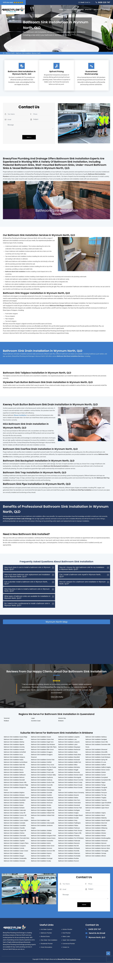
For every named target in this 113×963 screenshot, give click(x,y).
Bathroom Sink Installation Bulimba (14, 803)
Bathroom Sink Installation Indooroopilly (42, 823)
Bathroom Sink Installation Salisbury (96, 737)
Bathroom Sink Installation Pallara (68, 825)
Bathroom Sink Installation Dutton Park (42, 739)
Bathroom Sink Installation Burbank (14, 808)
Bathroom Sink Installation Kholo (40, 856)
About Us (97, 10)
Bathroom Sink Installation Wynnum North (28, 53)
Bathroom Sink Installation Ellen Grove (42, 749)
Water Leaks (66, 936)
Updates (89, 10)
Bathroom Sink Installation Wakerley (96, 818)
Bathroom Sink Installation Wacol (95, 815)
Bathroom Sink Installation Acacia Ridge (15, 737)
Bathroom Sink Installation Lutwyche (69, 742)
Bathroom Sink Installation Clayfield (14, 840)
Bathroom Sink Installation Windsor (96, 833)
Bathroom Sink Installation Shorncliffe (96, 752)
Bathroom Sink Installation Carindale (14, 823)
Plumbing (68, 10)
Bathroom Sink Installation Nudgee (68, 813)
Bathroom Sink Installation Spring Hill (96, 759)
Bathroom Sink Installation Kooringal (41, 858)
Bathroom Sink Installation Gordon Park (42, 782)
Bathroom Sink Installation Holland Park (42, 813)
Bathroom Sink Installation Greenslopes (42, 790)
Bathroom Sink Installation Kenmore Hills (43, 851)
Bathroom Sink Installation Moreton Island (70, 775)
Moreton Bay (62, 718)
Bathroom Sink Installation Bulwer (14, 805)
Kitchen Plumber (67, 929)
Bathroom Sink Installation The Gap (96, 795)
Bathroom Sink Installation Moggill (68, 770)
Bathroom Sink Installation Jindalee (41, 830)
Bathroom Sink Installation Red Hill (68, 846)
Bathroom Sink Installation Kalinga (41, 833)
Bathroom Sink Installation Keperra (41, 853)
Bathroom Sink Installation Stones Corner (98, 770)
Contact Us (106, 10)
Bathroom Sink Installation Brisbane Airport (16, 797)
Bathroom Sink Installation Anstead (14, 749)
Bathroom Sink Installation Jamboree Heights (42, 827)
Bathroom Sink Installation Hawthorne (42, 797)
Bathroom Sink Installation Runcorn (68, 861)
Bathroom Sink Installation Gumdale (41, 792)
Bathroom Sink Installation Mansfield (69, 757)
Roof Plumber (67, 933)
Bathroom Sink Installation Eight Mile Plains (43, 747)
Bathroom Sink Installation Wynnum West (98, 848)
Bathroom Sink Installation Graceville (42, 785)
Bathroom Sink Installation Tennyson (96, 792)
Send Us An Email (97, 933)
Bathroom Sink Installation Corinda (14, 848)
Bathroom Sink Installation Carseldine (15, 825)
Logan (33, 718)
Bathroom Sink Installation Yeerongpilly (97, 851)
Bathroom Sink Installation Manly (68, 752)
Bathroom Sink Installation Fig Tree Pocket (43, 767)
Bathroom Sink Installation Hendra (41, 805)
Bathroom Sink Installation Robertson (69, 853)
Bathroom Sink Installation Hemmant (41, 803)
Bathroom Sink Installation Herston (41, 808)
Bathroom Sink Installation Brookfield (14, 800)
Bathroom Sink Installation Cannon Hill (15, 815)
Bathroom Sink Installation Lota (67, 739)
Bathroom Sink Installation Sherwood (96, 749)
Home (61, 10)
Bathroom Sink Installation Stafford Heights (98, 767)
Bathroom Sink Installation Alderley (14, 742)
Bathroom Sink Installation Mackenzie (69, 749)
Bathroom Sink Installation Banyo (13, 770)
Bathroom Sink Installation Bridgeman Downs (15, 789)
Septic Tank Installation (69, 940)
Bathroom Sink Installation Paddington (69, 823)
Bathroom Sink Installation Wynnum (96, 843)
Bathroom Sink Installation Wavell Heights (98, 820)
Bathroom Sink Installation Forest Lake (42, 772)
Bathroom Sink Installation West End (96, 823)
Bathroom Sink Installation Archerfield (15, 752)
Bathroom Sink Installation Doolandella (15, 858)
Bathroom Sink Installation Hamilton (41, 795)
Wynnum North (10, 53)
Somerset (6, 718)
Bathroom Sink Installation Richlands (69, 848)
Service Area (79, 10)
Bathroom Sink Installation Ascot (13, 754)
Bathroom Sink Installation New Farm (69, 800)
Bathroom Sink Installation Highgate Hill (42, 810)
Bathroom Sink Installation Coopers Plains (16, 843)
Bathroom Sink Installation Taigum (95, 782)
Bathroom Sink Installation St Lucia (96, 762)
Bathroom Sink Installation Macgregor (69, 747)
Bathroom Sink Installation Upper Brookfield (98, 803)
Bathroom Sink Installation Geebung (41, 780)
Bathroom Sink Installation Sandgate (96, 739)
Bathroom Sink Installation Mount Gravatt (70, 785)
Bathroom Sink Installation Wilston (95, 830)
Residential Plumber (47, 943)
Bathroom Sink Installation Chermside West (16, 838)
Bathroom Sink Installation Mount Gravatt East (70, 789)
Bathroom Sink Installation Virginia (96, 813)
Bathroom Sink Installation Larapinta (69, 737)
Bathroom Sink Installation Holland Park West (42, 817)
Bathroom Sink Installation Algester (14, 744)
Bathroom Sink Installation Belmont (14, 777)
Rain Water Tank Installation (49, 940)
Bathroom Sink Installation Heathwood (42, 800)
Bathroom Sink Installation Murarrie (68, 795)
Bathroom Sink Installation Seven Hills (97, 742)
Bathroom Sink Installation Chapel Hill (15, 830)
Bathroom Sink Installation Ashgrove (14, 757)
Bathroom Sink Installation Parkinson (69, 828)
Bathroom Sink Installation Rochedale (69, 856)
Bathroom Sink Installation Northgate (69, 810)
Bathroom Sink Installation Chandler (14, 828)
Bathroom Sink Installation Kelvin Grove (42, 846)
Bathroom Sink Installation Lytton (68, 744)
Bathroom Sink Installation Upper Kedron (97, 805)
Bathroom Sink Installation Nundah (68, 818)
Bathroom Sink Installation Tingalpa (96, 797)
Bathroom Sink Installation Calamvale (15, 810)
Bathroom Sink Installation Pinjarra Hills (69, 833)
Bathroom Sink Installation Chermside (15, 835)
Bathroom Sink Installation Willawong (96, 828)
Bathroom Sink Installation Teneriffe (96, 790)
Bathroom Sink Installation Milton (68, 765)
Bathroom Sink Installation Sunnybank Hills (98, 780)
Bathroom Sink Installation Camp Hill (14, 813)
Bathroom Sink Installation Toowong (96, 800)
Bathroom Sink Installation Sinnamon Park (98, 754)
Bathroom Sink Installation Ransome (69, 843)
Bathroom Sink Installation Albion (13, 739)
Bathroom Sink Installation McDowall (69, 759)
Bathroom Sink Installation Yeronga (96, 853)
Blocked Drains (45, 936)
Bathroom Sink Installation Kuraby (41, 861)
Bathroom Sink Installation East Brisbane (43, 744)
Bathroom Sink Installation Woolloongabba (98, 838)
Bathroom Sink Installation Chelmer (14, 833)
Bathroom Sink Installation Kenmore (41, 848)
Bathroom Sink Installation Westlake (96, 825)
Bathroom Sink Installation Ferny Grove (42, 765)
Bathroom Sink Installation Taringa (95, 785)
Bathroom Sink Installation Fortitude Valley (43, 775)
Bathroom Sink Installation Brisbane (14, 795)
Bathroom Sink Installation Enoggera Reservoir (41, 756)
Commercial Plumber (69, 943)
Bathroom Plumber (46, 933)
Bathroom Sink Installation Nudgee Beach (70, 815)
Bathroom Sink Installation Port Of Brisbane (71, 838)
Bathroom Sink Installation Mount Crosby (70, 782)
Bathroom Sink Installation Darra (13, 853)
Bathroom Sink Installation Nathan (68, 797)
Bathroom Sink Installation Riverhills (68, 851)
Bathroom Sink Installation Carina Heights (16, 820)
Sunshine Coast (35, 721)
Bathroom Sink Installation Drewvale (14, 861)
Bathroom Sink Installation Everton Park (42, 759)
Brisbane (61, 721)
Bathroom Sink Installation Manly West (69, 754)
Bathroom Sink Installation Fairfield (41, 762)
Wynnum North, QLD (97, 937)
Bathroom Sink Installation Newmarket (69, 803)
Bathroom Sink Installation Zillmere (96, 856)
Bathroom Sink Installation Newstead (69, 805)
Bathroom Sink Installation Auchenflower (15, 762)
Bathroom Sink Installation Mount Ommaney (71, 792)
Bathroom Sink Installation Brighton (14, 792)
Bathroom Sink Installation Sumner (96, 775)
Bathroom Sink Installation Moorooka (69, 772)
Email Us (87, 2)
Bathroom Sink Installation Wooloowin (97, 840)
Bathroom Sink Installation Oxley (67, 820)
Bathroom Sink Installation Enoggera (41, 752)
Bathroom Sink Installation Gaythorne (42, 777)
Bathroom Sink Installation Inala (40, 820)
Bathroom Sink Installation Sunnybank (97, 777)
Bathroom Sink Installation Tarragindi (96, 787)
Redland (6, 721)
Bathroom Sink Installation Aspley (13, 759)
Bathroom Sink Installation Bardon (14, 772)
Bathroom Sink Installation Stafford (96, 765)
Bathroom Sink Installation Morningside (69, 777)
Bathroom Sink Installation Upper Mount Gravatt (97, 809)
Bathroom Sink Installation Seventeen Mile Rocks (98, 746)
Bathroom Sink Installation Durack (41, 737)
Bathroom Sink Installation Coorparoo (15, 846)
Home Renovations (46, 947)
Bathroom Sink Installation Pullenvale (69, 840)
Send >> (29, 137)
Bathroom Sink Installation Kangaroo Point (43, 835)
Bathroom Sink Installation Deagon (14, 856)
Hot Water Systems (46, 929)
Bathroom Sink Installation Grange (41, 787)
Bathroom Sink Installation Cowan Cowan (16, 851)
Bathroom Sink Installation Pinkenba (69, 835)
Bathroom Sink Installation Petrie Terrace (70, 830)
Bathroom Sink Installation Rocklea (68, 858)
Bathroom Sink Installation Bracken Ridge (16, 785)
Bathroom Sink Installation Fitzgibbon (42, 770)
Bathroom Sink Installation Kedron (41, 843)
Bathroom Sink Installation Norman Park (70, 808)
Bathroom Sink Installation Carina (13, 818)
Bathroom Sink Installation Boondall (14, 780)
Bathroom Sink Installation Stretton (96, 772)
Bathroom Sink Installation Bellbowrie (15, 775)
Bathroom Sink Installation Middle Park (69, 762)
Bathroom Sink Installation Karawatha (42, 840)
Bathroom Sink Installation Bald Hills (14, 765)
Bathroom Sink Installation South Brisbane (98, 757)
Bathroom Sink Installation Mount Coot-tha (70, 780)
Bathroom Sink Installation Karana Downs (43, 838)
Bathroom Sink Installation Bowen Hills (15, 782)
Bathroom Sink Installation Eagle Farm (42, 742)
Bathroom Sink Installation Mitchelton (69, 767)
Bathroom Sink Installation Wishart (96, 835)
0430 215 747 (104, 2)
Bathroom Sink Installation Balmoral (14, 767)
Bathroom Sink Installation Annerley (14, 747)
